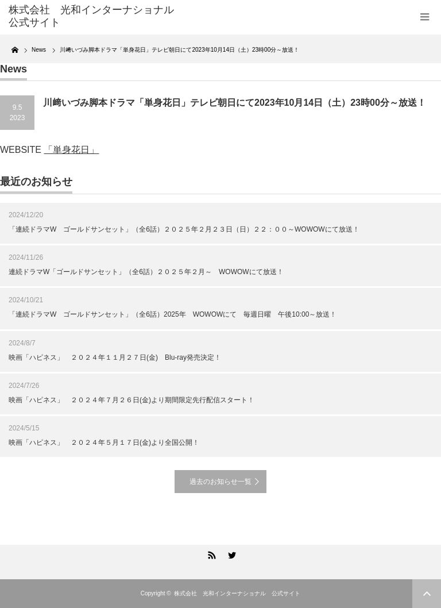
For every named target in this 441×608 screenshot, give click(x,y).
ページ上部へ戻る (426, 593)
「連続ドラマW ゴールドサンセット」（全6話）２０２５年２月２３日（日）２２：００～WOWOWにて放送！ (184, 229)
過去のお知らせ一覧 (220, 482)
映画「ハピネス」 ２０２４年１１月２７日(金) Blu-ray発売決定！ (115, 357)
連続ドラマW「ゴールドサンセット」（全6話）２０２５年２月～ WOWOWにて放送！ (146, 272)
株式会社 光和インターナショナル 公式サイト (237, 593)
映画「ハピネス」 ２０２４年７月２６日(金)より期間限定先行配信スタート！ (131, 400)
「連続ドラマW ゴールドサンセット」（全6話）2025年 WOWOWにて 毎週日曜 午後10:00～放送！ (172, 314)
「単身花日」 (71, 150)
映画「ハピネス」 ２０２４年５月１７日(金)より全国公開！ (104, 442)
